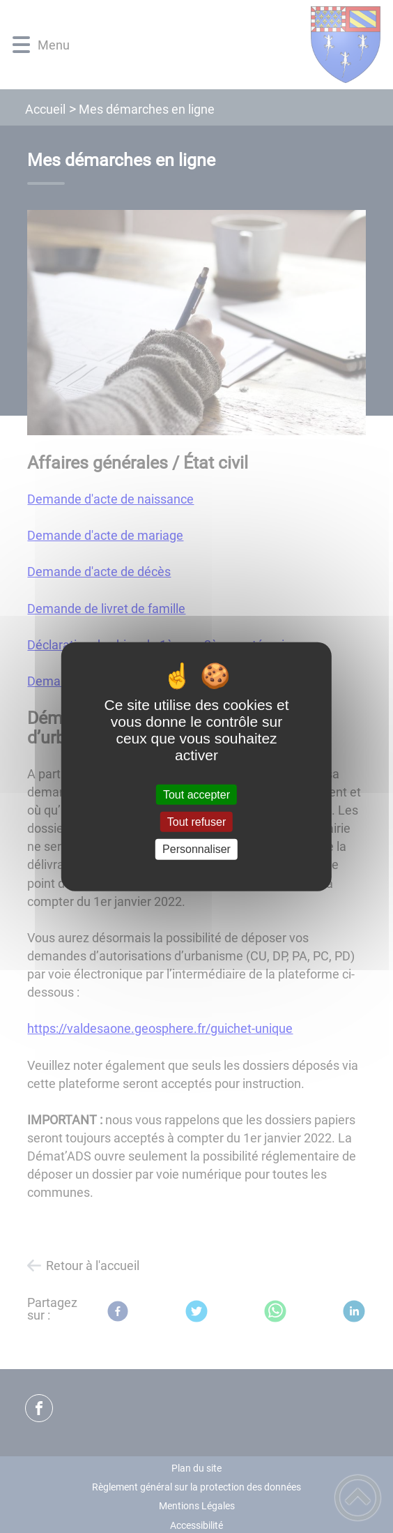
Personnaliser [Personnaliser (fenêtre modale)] (196, 849)
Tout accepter (196, 795)
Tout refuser (196, 822)
